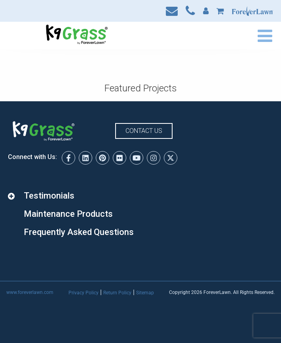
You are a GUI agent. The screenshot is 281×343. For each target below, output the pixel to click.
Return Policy (117, 293)
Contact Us (172, 11)
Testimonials (49, 196)
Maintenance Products (68, 214)
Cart (220, 11)
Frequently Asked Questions (79, 232)
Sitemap (145, 293)
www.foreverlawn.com (29, 292)
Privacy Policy (83, 293)
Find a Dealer (207, 35)
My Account (206, 11)
